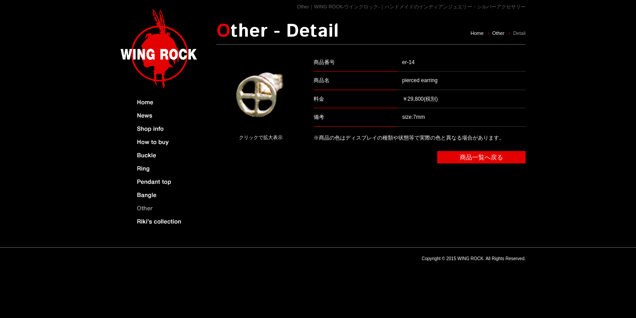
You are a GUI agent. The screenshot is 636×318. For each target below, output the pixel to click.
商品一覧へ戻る (481, 157)
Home (476, 33)
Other (498, 33)
